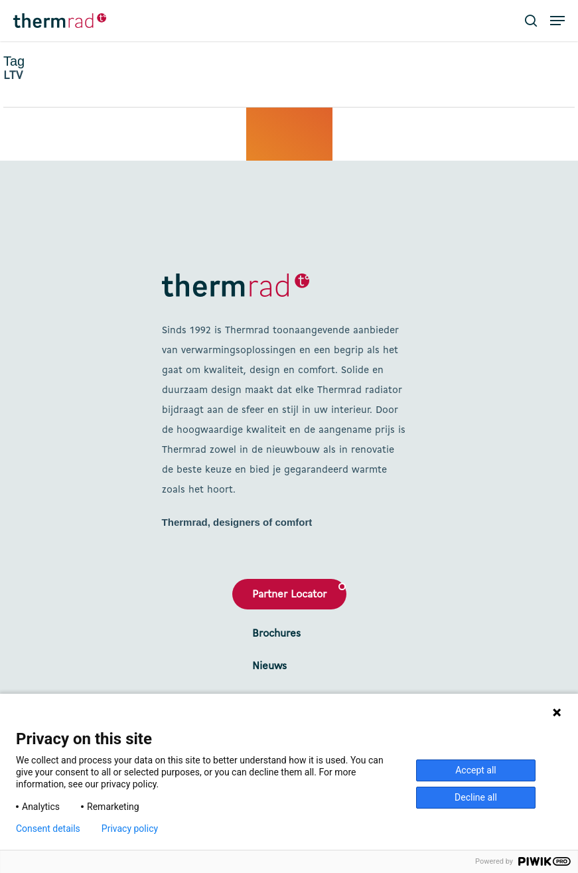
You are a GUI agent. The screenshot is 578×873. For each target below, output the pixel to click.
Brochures (276, 634)
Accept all (475, 770)
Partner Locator (289, 595)
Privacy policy (130, 828)
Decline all (476, 797)
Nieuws (269, 666)
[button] (557, 20)
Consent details (48, 828)
